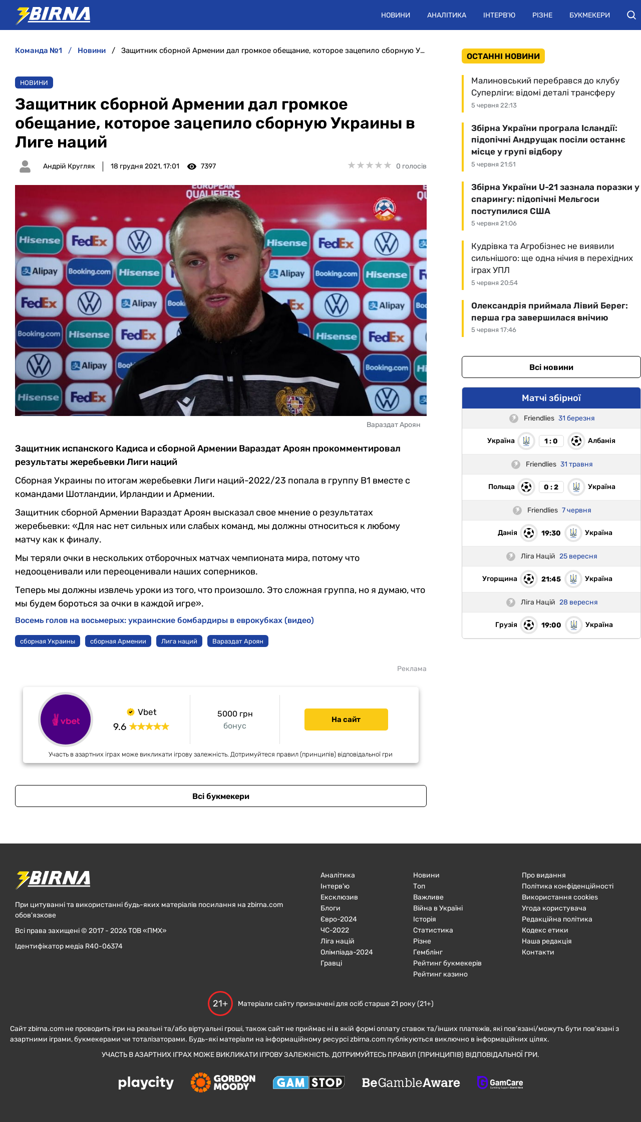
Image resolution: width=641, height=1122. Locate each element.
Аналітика (446, 15)
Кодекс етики (545, 930)
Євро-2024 (338, 919)
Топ (419, 886)
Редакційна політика (557, 919)
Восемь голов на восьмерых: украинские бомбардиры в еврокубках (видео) (164, 620)
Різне (542, 15)
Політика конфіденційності (567, 886)
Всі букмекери (220, 796)
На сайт (346, 719)
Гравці (331, 963)
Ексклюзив (339, 897)
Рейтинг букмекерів (447, 963)
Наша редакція (547, 941)
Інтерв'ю (499, 15)
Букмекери (589, 15)
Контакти (538, 952)
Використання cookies (560, 897)
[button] (631, 15)
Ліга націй (337, 941)
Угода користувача (554, 908)
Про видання (544, 875)
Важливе (428, 897)
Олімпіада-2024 (346, 952)
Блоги (330, 908)
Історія (424, 919)
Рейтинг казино (440, 974)
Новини (395, 15)
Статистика (433, 930)
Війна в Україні (438, 908)
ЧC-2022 (334, 930)
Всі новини (551, 367)
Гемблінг (428, 952)
